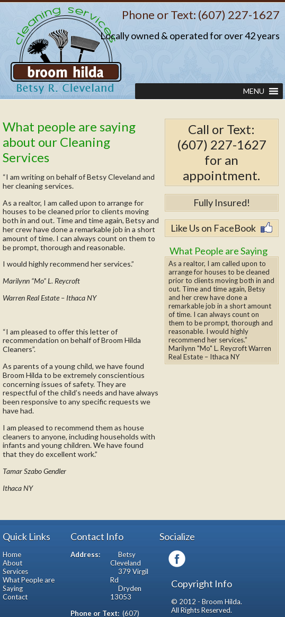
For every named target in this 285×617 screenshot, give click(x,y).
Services (15, 571)
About (12, 563)
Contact (15, 597)
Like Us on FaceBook (213, 228)
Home (12, 554)
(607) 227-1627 (239, 14)
